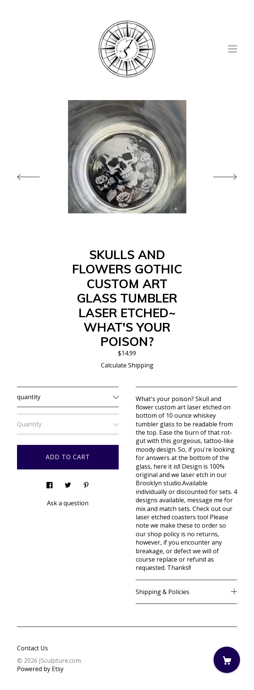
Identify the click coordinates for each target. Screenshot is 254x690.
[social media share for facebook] (49, 483)
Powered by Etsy (40, 669)
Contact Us (32, 648)
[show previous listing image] (36, 175)
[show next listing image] (218, 175)
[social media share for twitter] (68, 483)
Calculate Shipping (127, 365)
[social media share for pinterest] (86, 483)
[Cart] (227, 660)
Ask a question (67, 503)
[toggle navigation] (232, 49)
